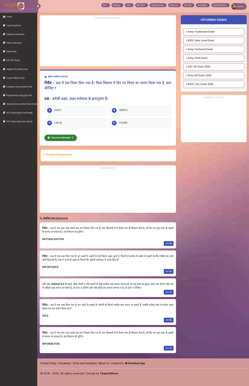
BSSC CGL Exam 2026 (200, 84)
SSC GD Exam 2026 (198, 66)
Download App (136, 363)
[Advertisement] (108, 42)
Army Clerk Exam (197, 58)
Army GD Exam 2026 (199, 75)
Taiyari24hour (110, 373)
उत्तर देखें (169, 243)
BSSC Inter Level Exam (200, 40)
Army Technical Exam (199, 49)
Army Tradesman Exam (200, 31)
